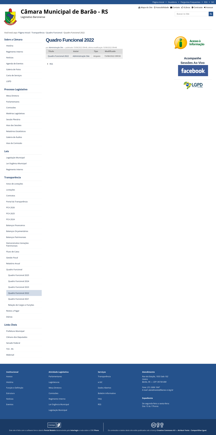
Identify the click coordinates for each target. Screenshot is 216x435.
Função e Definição (14, 387)
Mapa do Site (146, 7)
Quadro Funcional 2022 (58, 56)
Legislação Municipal (58, 410)
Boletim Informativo (107, 393)
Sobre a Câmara (13, 39)
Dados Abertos (104, 387)
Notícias (10, 398)
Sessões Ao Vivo (193, 62)
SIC (212, 2)
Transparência (38, 32)
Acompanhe (192, 58)
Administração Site (56, 47)
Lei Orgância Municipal (59, 404)
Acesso (9, 376)
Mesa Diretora (55, 387)
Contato (176, 7)
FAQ (100, 398)
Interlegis (74, 430)
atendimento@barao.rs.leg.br (160, 390)
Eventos (9, 404)
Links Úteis (10, 324)
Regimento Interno (57, 398)
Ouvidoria (172, 2)
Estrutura (10, 393)
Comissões (53, 393)
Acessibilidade (162, 7)
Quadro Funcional (54, 32)
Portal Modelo (50, 430)
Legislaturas (54, 382)
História (9, 382)
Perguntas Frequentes (190, 2)
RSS (205, 2)
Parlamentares (55, 376)
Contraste (198, 7)
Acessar (209, 7)
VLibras (187, 7)
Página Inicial (158, 2)
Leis (6, 151)
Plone (96, 430)
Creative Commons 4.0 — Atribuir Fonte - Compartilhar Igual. (182, 430)
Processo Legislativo (15, 89)
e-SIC (100, 382)
